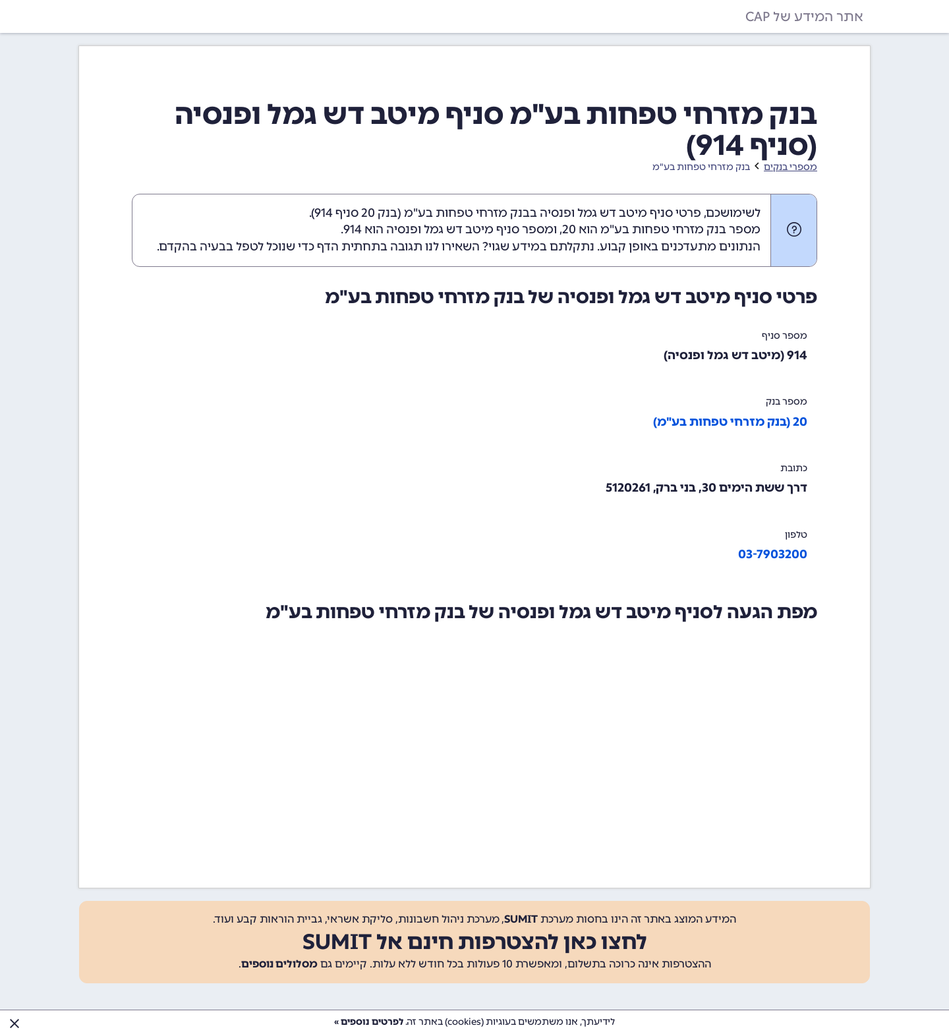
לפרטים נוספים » (368, 1021)
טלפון (796, 534)
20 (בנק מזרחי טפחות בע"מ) (730, 422)
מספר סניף (784, 335)
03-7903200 (772, 554)
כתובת (793, 468)
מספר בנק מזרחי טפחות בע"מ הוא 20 (661, 229)
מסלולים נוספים (279, 964)
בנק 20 (379, 213)
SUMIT (521, 919)
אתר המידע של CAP (804, 16)
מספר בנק (786, 401)
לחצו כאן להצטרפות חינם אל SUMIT (474, 941)
